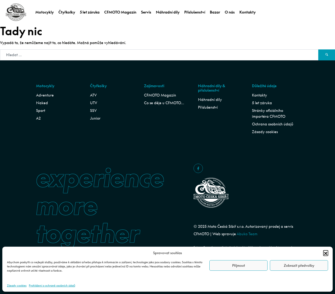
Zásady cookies (17, 285)
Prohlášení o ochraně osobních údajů (52, 285)
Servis (146, 12)
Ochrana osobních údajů (272, 124)
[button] (325, 252)
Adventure (45, 95)
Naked (42, 102)
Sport (40, 110)
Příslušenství (194, 12)
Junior (95, 118)
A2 (38, 118)
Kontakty (247, 12)
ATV (93, 95)
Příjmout (238, 265)
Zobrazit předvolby (299, 265)
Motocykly (44, 12)
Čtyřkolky (66, 12)
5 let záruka (90, 12)
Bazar (215, 12)
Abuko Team (247, 234)
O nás (230, 12)
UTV (93, 102)
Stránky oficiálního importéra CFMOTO (268, 113)
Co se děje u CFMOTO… (164, 102)
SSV (93, 110)
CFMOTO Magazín (120, 12)
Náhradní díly (168, 12)
